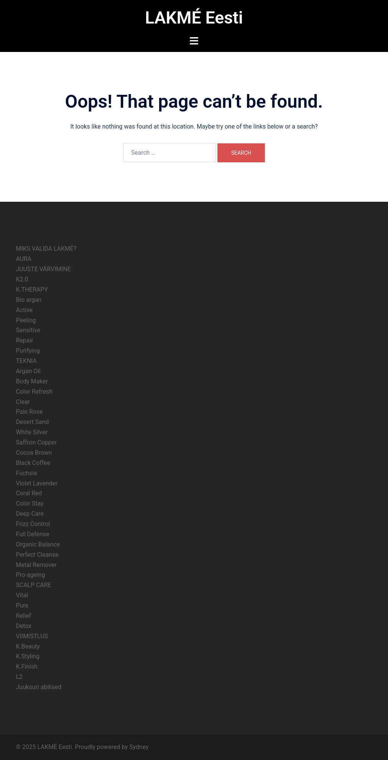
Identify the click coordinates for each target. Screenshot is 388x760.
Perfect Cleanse (37, 554)
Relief (23, 615)
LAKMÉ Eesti (194, 18)
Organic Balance (38, 544)
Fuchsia (26, 473)
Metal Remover (36, 564)
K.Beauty (28, 646)
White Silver (31, 432)
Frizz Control (33, 524)
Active (24, 310)
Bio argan (28, 299)
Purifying (28, 350)
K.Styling (27, 656)
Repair (24, 340)
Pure (22, 605)
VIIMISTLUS (32, 636)
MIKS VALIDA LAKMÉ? (46, 248)
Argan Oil (28, 371)
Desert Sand (32, 422)
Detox (23, 626)
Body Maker (32, 381)
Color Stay (30, 503)
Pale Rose (29, 411)
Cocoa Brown (34, 452)
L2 (19, 676)
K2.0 (22, 279)
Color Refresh (34, 391)
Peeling (26, 320)
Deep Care (30, 513)
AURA (23, 258)
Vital (22, 595)
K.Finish (27, 666)
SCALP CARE (33, 585)
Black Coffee (33, 462)
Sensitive (28, 330)
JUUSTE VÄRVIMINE (43, 269)
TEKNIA (26, 360)
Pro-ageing (30, 574)
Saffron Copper (36, 442)
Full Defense (32, 534)
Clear (23, 401)
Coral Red (29, 493)
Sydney (139, 747)
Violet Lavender (37, 483)
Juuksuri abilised (38, 687)
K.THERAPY (32, 289)
